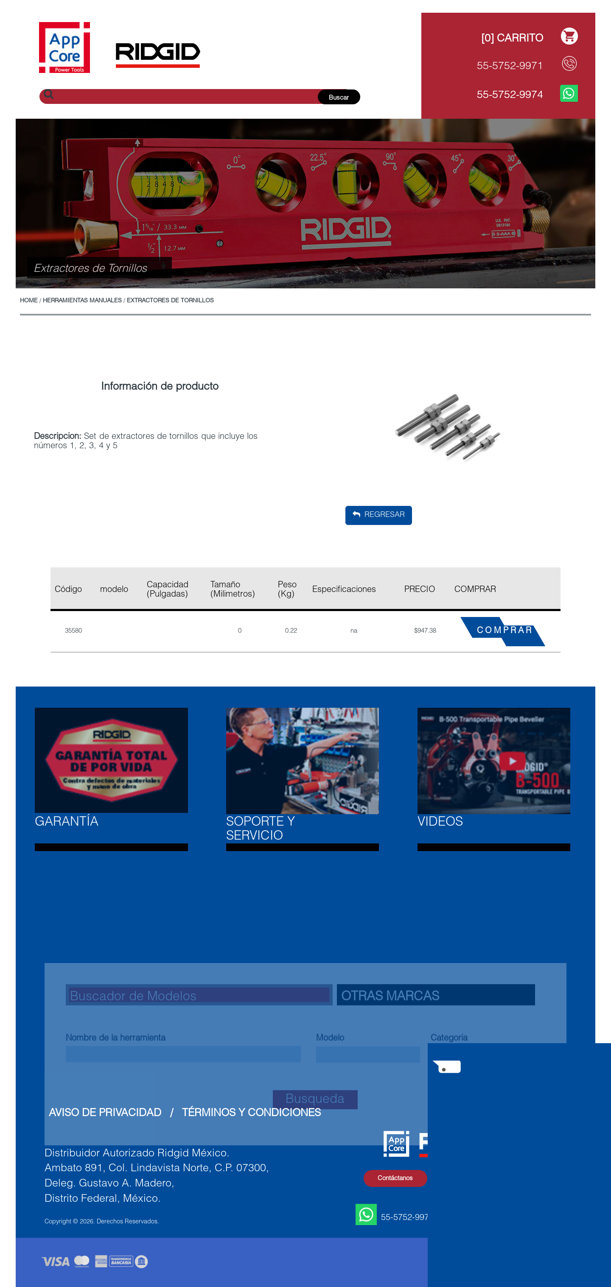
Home (29, 301)
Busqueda (315, 1183)
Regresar (379, 515)
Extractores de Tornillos (170, 301)
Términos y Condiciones (251, 1113)
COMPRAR (505, 631)
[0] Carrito (512, 39)
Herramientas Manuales (82, 301)
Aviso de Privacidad (105, 1113)
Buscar (339, 98)
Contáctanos (395, 1178)
